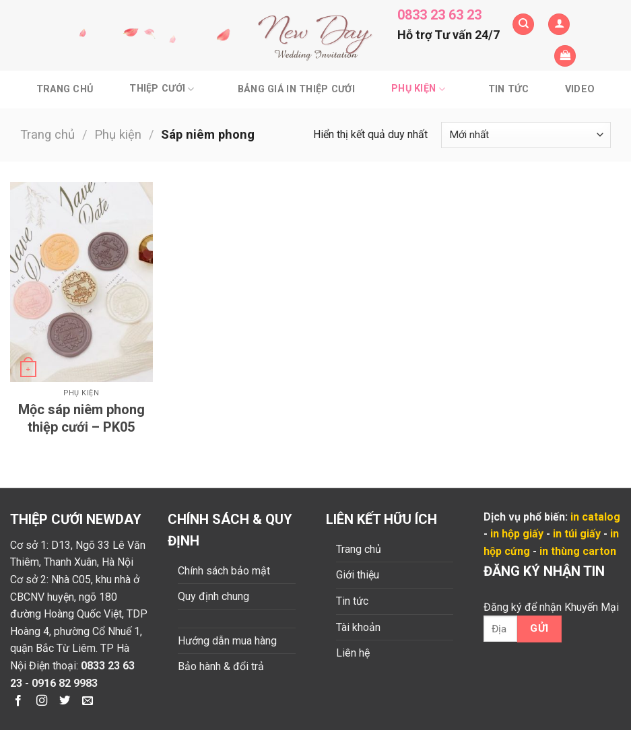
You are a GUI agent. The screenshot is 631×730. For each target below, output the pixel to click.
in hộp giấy (516, 533)
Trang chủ (65, 89)
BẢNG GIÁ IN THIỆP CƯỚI (296, 89)
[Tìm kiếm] (523, 24)
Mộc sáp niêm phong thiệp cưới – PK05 (81, 418)
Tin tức (508, 89)
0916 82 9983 (65, 683)
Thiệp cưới (161, 89)
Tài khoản (358, 627)
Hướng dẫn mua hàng (227, 640)
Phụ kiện (418, 89)
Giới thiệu (357, 574)
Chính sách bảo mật (224, 570)
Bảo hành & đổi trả (221, 666)
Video (580, 89)
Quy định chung (213, 596)
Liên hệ (353, 652)
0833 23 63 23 (439, 15)
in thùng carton (577, 551)
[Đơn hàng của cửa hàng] (526, 135)
